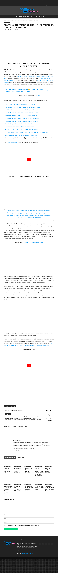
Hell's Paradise (20, 426)
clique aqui (26, 140)
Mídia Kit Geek (45, 1)
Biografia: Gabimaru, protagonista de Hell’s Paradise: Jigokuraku (22, 129)
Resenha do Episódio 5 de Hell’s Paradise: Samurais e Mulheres (22, 118)
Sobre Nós (6, 1)
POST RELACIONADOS (10, 457)
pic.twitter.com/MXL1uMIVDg (18, 92)
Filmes (24, 16)
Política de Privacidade (30, 1)
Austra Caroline (8, 29)
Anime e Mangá (34, 16)
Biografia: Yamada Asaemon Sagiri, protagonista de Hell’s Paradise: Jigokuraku (26, 132)
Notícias (20, 16)
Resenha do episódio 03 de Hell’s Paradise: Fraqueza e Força (21, 112)
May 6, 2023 (37, 95)
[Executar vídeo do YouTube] (29, 159)
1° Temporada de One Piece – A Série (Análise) (39, 488)
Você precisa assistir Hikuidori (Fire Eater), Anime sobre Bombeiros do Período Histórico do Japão (39, 473)
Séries (28, 16)
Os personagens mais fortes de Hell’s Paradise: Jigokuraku (21, 135)
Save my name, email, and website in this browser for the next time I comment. (22, 525)
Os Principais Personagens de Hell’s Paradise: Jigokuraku (20, 126)
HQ (39, 16)
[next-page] (7, 493)
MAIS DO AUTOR (20, 457)
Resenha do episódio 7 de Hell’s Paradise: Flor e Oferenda (20, 124)
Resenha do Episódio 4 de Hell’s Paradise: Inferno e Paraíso (21, 115)
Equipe (38, 1)
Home (15, 16)
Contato (12, 1)
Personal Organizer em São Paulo (33, 242)
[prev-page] (4, 493)
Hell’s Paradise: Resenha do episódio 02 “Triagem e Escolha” (21, 110)
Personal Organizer (8, 3)
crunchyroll (14, 426)
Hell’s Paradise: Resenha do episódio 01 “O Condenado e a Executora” (24, 107)
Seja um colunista (19, 1)
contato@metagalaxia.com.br (28, 553)
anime (9, 426)
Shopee (10, 142)
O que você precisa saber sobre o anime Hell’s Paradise (20, 104)
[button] (52, 16)
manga (26, 426)
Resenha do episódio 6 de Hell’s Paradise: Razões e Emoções (21, 121)
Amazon (20, 140)
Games (42, 16)
